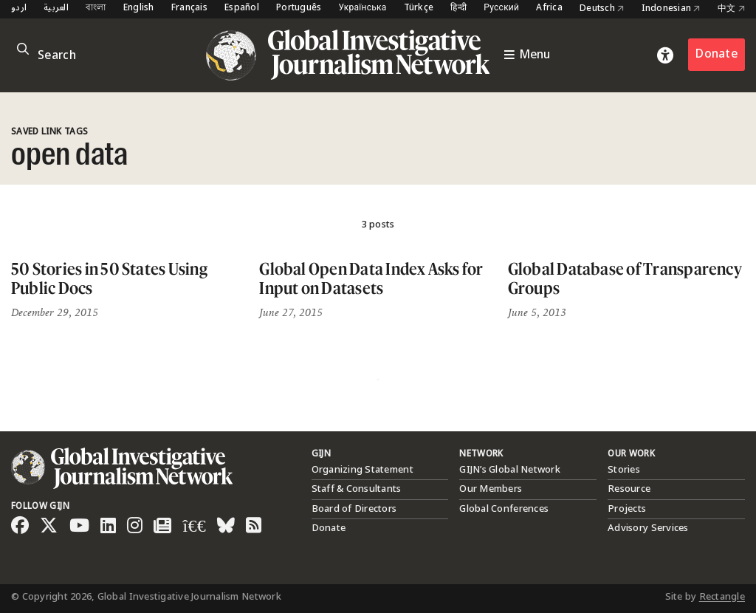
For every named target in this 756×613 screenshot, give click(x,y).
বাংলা (96, 8)
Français (189, 8)
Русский (501, 8)
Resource (629, 489)
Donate (716, 54)
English (138, 8)
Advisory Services (648, 528)
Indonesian (671, 9)
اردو (19, 8)
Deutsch (602, 9)
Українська (362, 8)
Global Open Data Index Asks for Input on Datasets (371, 278)
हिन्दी (458, 8)
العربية (56, 8)
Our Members (490, 489)
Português (298, 8)
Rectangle (722, 596)
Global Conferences (504, 509)
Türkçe (419, 8)
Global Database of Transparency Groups (625, 278)
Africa (549, 8)
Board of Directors (354, 509)
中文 (731, 9)
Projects (627, 509)
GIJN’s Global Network (509, 469)
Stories (624, 469)
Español (241, 8)
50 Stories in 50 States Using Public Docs (109, 278)
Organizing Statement (362, 469)
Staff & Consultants (357, 489)
